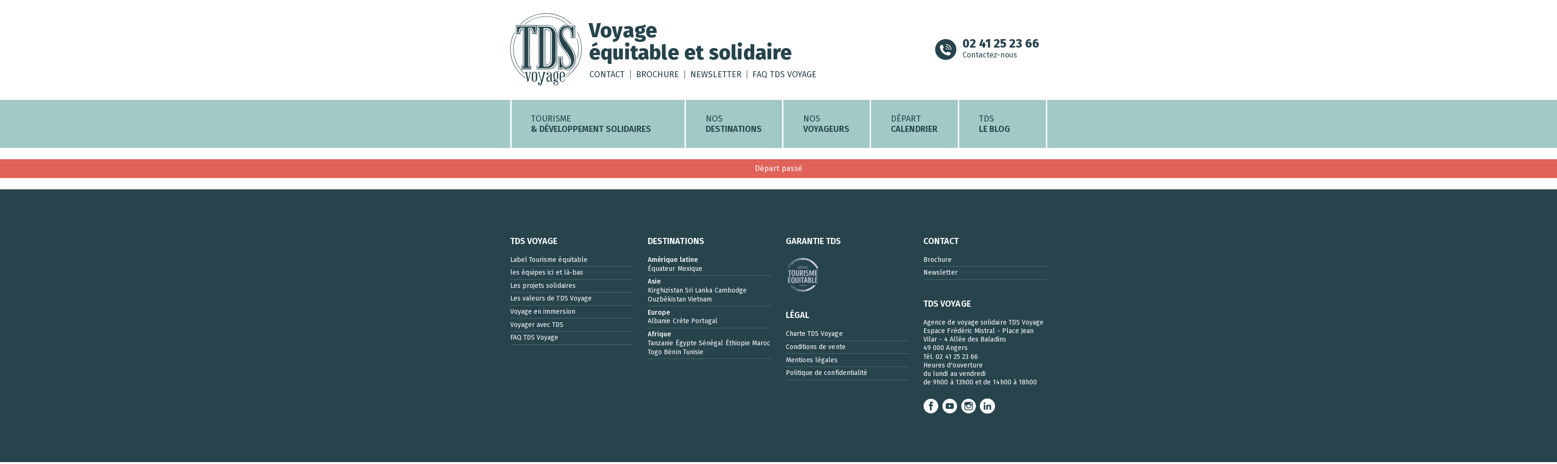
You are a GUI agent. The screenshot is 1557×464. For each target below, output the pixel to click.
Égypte (686, 345)
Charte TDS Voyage (814, 336)
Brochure (659, 75)
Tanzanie (661, 345)
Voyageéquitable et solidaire (696, 42)
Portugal (704, 323)
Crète (681, 323)
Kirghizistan (665, 292)
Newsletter (717, 75)
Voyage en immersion (542, 313)
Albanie (659, 323)
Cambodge (731, 292)
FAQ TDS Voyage (787, 75)
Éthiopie (738, 345)
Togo (655, 354)
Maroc (761, 345)
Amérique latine (673, 262)
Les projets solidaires (543, 288)
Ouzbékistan (667, 301)
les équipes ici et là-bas (547, 274)
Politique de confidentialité (827, 375)
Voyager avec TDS (537, 327)
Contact (609, 75)
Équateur (662, 271)
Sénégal (711, 345)
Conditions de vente (816, 349)
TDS (994, 125)
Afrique (659, 336)
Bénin (672, 354)
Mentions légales (812, 362)
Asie (654, 283)
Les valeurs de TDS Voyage (551, 301)
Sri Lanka (699, 292)
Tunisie (693, 354)
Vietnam (700, 301)
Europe (659, 314)
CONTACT (941, 243)
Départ (914, 125)
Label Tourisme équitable (549, 262)
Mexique (689, 271)
